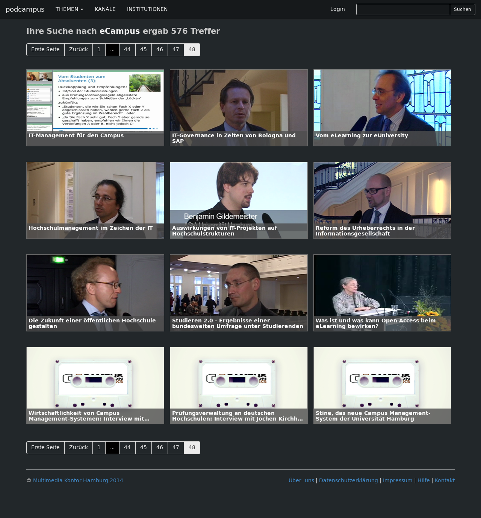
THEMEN (69, 9)
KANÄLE (105, 9)
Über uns (301, 480)
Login (337, 9)
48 (192, 49)
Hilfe (423, 480)
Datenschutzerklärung (348, 480)
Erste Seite (45, 49)
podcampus (25, 9)
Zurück (78, 49)
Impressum (398, 480)
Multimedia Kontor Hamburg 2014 (78, 480)
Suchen (462, 9)
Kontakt (445, 480)
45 (143, 49)
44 (127, 49)
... (112, 49)
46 (159, 49)
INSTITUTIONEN (147, 9)
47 (175, 49)
